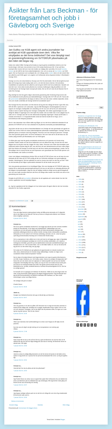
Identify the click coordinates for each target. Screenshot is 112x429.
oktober (80, 214)
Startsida (10, 40)
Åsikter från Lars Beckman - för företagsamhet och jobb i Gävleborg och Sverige (53, 18)
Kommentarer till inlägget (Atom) (28, 408)
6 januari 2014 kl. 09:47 (20, 297)
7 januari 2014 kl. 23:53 (20, 370)
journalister (27, 178)
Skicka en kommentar (17, 401)
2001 (80, 252)
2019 (80, 194)
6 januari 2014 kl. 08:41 (20, 218)
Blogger (62, 419)
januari (80, 237)
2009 (80, 250)
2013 (80, 240)
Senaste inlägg (13, 405)
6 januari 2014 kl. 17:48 (20, 331)
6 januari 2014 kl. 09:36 (20, 287)
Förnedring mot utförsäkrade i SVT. (88, 126)
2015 (80, 204)
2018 (80, 197)
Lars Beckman (80, 283)
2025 (80, 182)
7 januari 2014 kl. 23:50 (20, 346)
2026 (80, 179)
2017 (80, 199)
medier (51, 73)
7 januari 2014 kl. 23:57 (20, 385)
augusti (80, 219)
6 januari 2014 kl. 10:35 (20, 313)
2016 (80, 202)
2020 (80, 192)
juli (79, 222)
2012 (80, 242)
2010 (80, 247)
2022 (80, 187)
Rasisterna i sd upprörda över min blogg (89, 116)
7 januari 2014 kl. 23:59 (20, 397)
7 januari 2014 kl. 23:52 (20, 360)
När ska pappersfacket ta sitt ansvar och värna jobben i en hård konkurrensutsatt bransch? (89, 148)
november (81, 211)
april (79, 229)
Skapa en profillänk (81, 316)
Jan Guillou (58, 71)
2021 (80, 189)
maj (79, 226)
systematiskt (14, 99)
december (81, 209)
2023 (80, 184)
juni (79, 224)
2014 (80, 207)
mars (79, 231)
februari (80, 234)
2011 (80, 245)
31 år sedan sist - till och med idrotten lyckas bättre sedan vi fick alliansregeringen (90, 136)
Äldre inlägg (66, 405)
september (81, 216)
